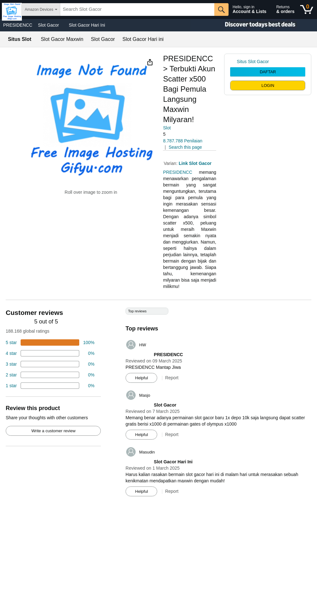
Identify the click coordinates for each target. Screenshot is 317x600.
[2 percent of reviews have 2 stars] (50, 375)
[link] (233, 61)
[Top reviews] (158, 404)
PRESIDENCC (17, 25)
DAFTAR (268, 71)
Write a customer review (53, 430)
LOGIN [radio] (268, 85)
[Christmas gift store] (253, 25)
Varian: (171, 163)
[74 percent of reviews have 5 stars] (50, 342)
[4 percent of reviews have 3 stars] (50, 364)
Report (171, 377)
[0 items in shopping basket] (306, 9)
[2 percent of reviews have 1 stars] (50, 385)
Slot (167, 127)
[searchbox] (137, 9)
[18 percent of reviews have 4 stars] (50, 353)
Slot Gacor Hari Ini (87, 25)
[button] (150, 62)
